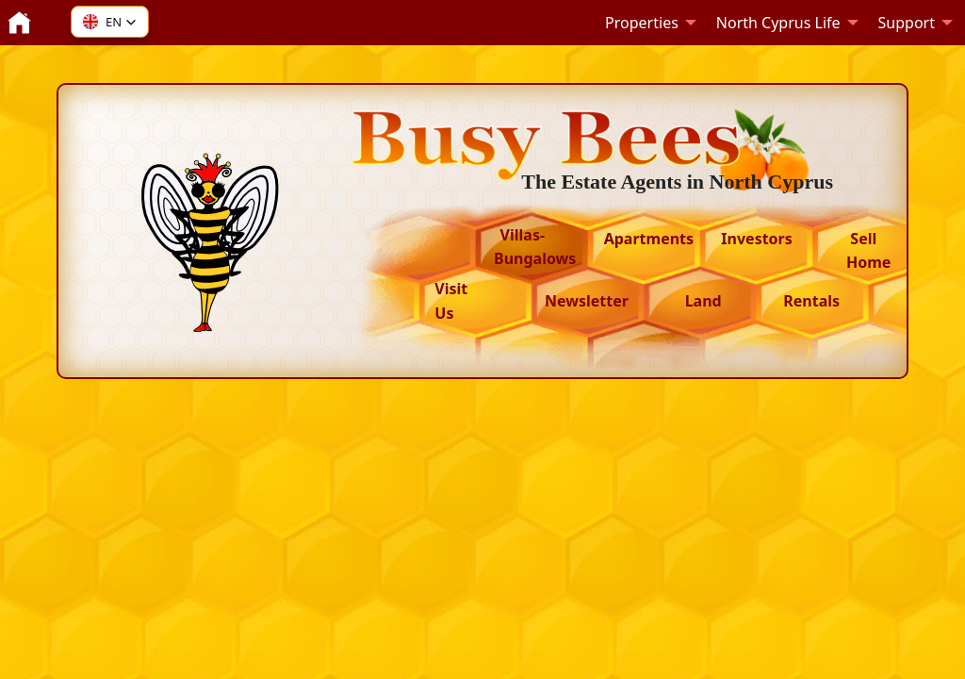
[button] (110, 21)
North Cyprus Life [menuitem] (778, 22)
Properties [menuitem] (642, 22)
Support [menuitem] (906, 22)
